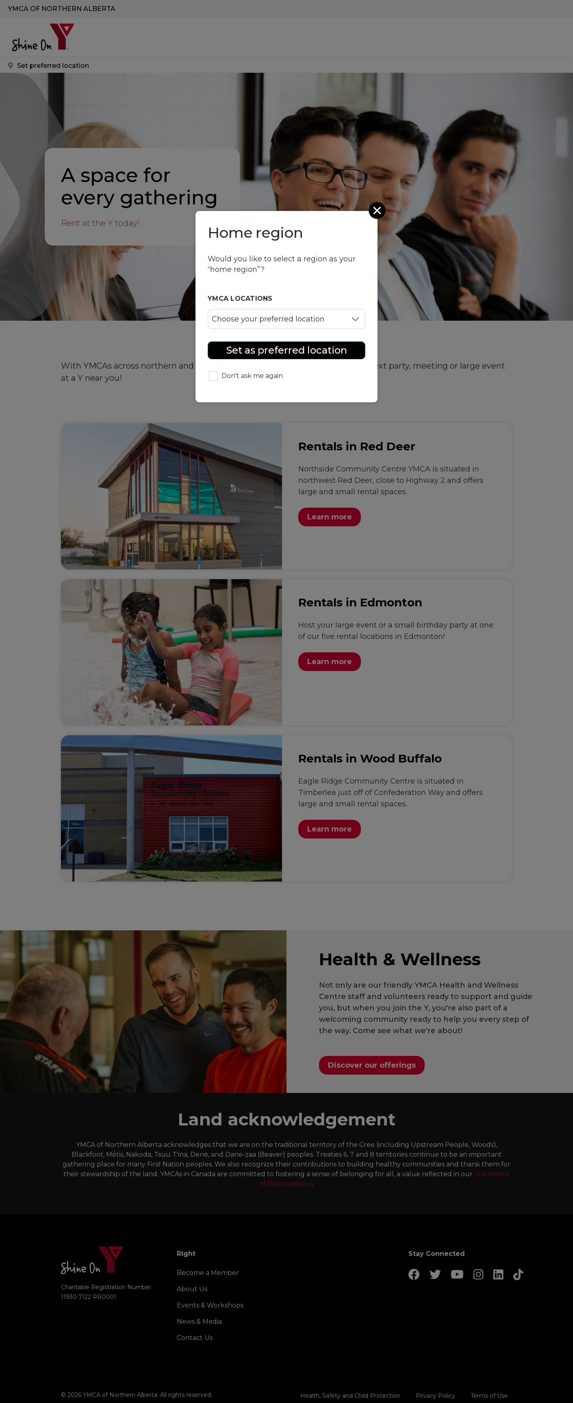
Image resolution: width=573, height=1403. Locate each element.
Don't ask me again (245, 376)
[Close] (378, 210)
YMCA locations (240, 298)
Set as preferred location (286, 350)
